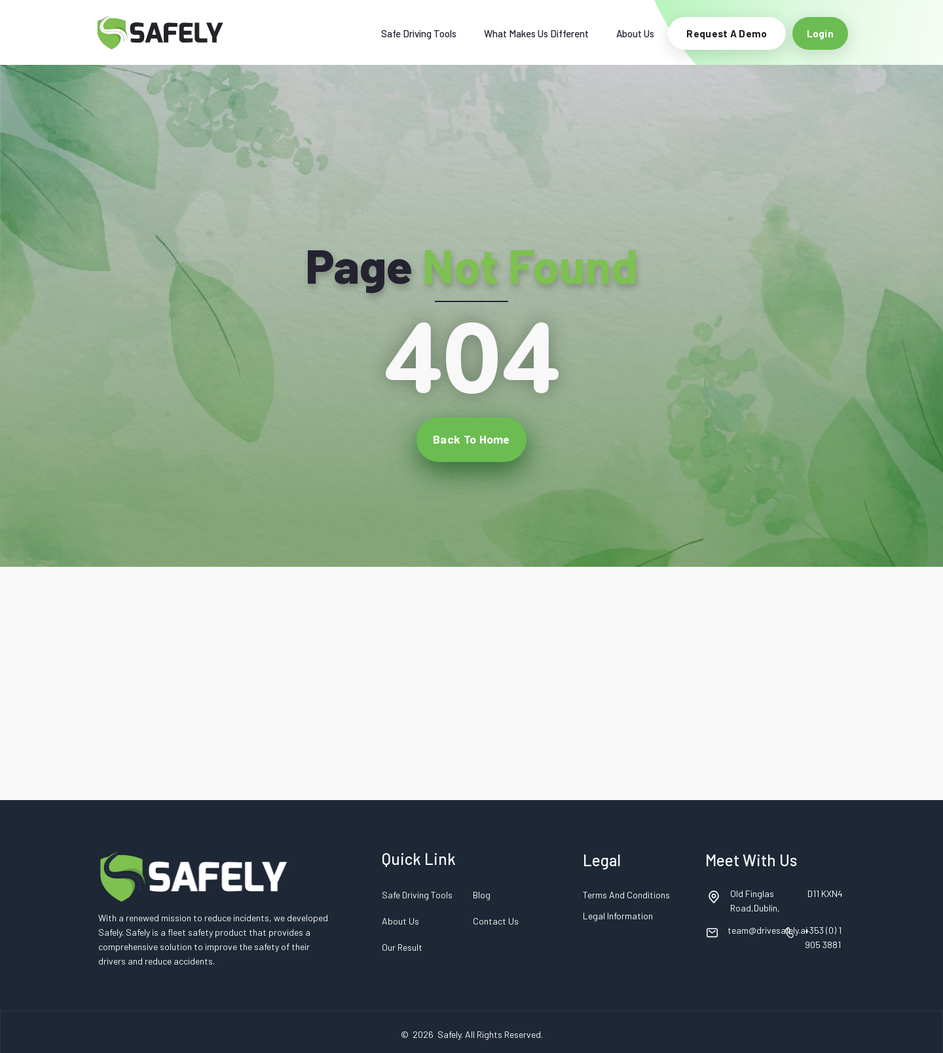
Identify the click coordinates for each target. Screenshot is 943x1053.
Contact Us (496, 921)
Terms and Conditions (626, 894)
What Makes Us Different (536, 33)
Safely (449, 1034)
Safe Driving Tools (418, 33)
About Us (635, 33)
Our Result (402, 947)
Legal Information (618, 915)
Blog (481, 894)
